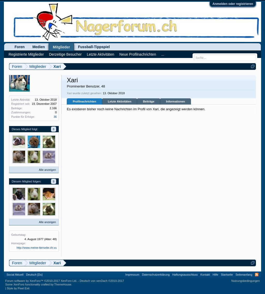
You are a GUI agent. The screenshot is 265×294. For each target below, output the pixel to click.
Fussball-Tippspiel (94, 47)
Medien (38, 47)
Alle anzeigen (47, 169)
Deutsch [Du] (34, 274)
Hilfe (215, 274)
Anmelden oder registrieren (232, 4)
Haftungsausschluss (185, 274)
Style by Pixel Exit (18, 288)
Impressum (132, 274)
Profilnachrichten (84, 101)
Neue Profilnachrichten (137, 54)
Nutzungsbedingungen (245, 280)
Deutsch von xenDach (102, 280)
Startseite (227, 274)
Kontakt (205, 274)
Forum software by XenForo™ (41, 280)
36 (55, 116)
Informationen (175, 101)
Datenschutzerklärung (156, 274)
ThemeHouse (62, 284)
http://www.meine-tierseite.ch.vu (37, 247)
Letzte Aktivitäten (119, 101)
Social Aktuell (14, 274)
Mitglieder (61, 47)
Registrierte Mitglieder (26, 54)
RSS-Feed (257, 274)
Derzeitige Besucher (65, 54)
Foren (19, 47)
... (162, 54)
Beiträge (148, 101)
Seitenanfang (243, 274)
